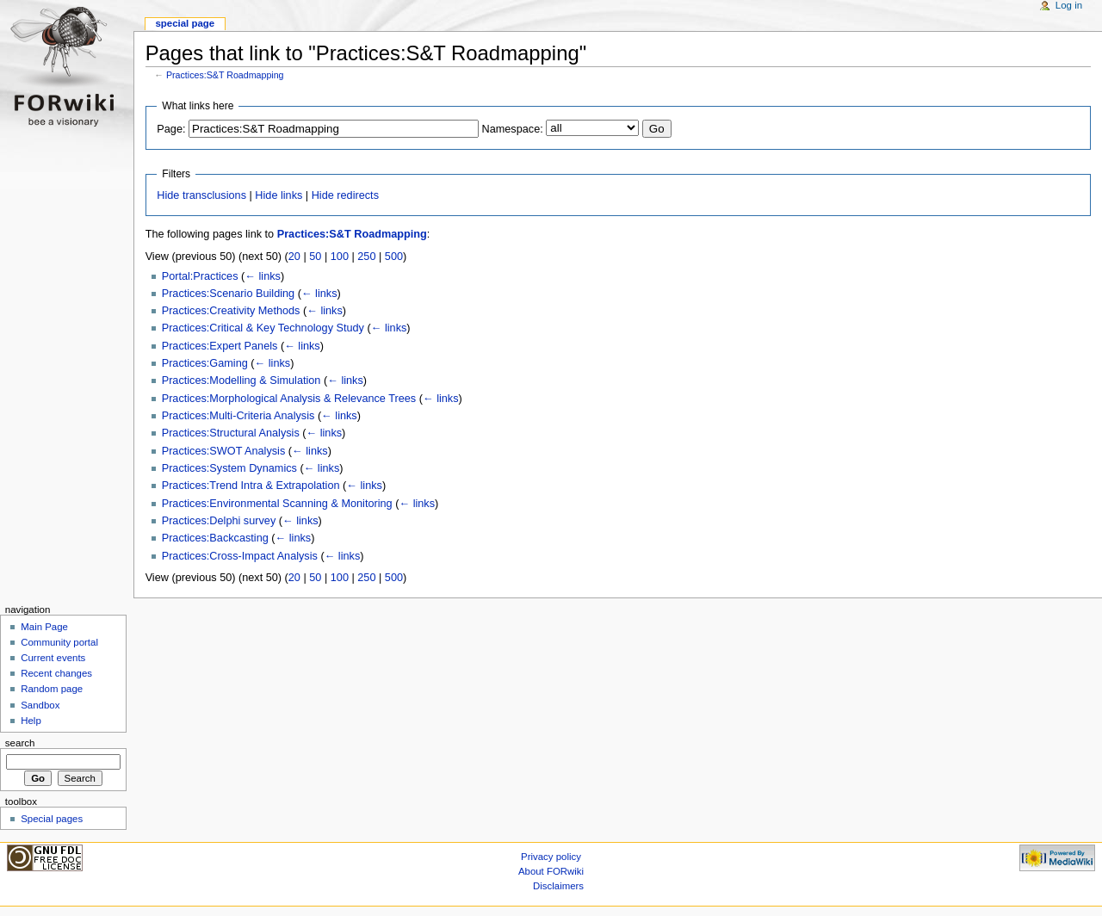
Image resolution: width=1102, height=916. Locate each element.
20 (294, 257)
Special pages (52, 819)
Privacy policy (551, 856)
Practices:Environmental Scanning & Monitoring (277, 504)
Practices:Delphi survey (219, 521)
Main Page (44, 627)
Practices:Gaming (205, 363)
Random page (52, 689)
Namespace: (512, 129)
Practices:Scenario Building (228, 294)
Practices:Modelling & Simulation (241, 380)
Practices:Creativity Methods (231, 311)
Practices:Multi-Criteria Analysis (238, 416)
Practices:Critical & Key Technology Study (263, 328)
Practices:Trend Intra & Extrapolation (251, 486)
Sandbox (40, 705)
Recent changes (56, 673)
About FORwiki (551, 871)
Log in (1069, 5)
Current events (53, 658)
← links (263, 276)
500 (394, 257)
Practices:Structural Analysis (231, 433)
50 (315, 257)
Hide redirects (345, 195)
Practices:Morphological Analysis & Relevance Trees (289, 399)
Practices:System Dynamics (229, 468)
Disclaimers (558, 886)
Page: (171, 129)
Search (20, 743)
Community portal (59, 642)
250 (366, 257)
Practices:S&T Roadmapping (225, 75)
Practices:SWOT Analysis (224, 451)
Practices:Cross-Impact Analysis (240, 556)
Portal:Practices (200, 276)
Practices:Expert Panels (220, 346)
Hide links (278, 195)
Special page (184, 23)
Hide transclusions (201, 195)
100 (340, 257)
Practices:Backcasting (215, 538)
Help (31, 720)
